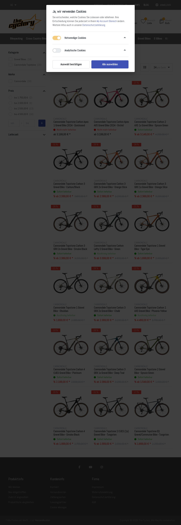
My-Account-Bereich (107, 21)
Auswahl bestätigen (71, 64)
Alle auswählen (110, 64)
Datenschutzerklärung (93, 25)
